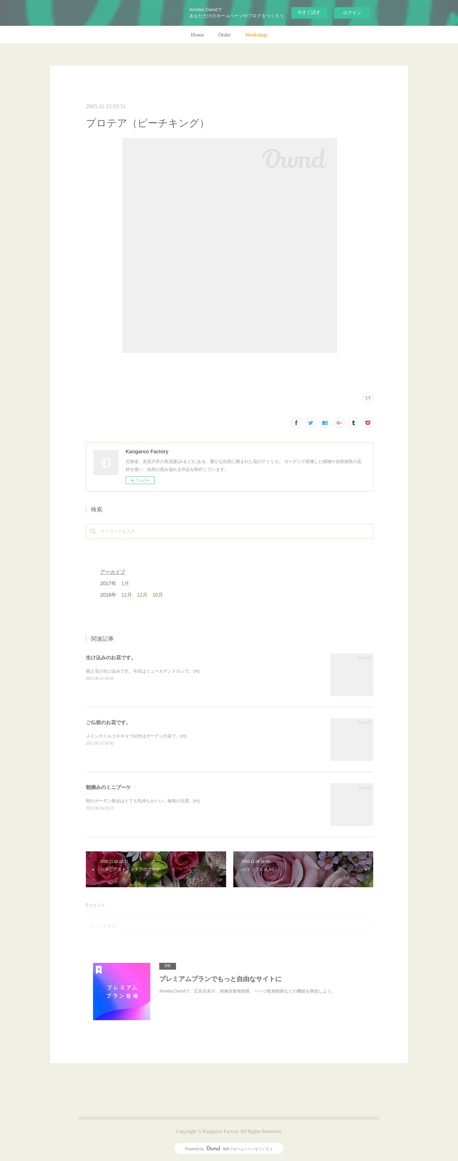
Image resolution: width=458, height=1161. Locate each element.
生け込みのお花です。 (111, 657)
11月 (142, 595)
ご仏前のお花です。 (108, 722)
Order (224, 35)
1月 (125, 583)
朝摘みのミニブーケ (108, 787)
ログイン (352, 12)
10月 (157, 595)
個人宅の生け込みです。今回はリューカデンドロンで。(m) (143, 671)
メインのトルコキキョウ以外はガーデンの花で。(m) (136, 736)
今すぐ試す (309, 12)
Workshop (256, 35)
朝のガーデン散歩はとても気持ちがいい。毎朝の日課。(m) (143, 800)
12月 (126, 595)
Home (197, 35)
